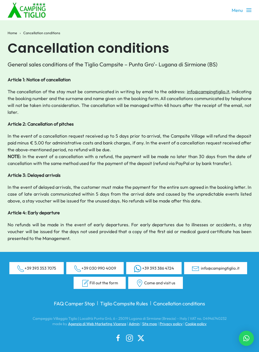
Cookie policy (196, 323)
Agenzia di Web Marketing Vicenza (97, 323)
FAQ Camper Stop (74, 303)
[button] (242, 10)
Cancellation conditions (179, 303)
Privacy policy (171, 323)
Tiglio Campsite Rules (124, 303)
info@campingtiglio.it (208, 92)
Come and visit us (155, 283)
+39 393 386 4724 (154, 268)
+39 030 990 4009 (95, 268)
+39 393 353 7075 (36, 268)
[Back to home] (27, 10)
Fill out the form (99, 283)
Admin (134, 323)
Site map (149, 323)
